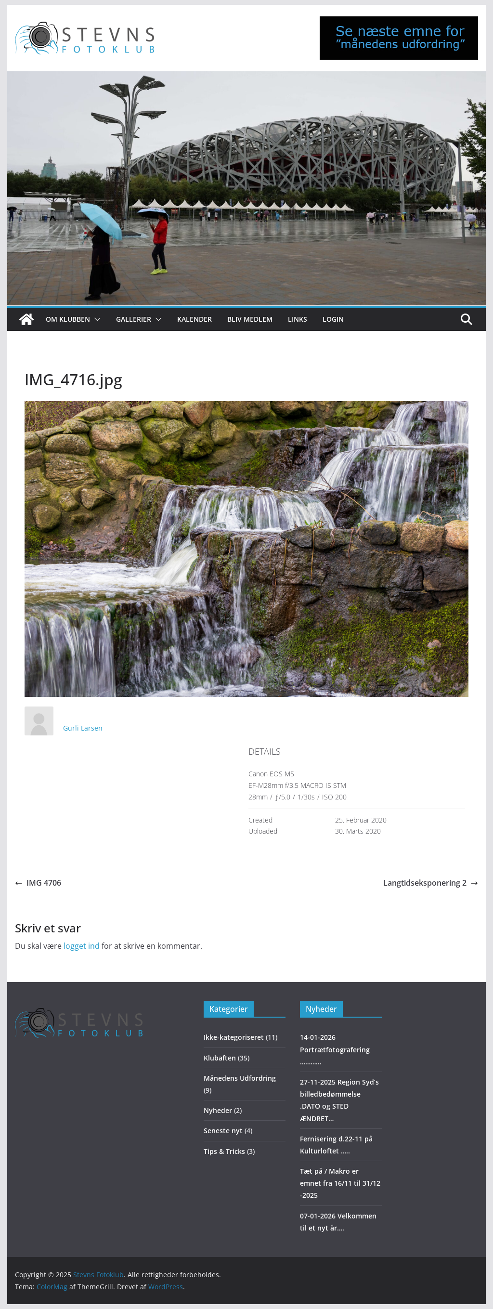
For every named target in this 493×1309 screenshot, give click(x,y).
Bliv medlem (249, 319)
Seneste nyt (223, 1130)
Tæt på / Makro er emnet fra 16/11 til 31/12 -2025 (340, 1183)
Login (333, 319)
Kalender (194, 319)
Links (297, 319)
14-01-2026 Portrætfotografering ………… (335, 1049)
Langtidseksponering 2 (430, 882)
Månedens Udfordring (240, 1078)
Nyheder (218, 1110)
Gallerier (133, 319)
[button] (95, 319)
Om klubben (68, 319)
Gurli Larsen (83, 728)
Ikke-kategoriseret (234, 1037)
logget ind (82, 946)
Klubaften (220, 1057)
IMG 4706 (38, 882)
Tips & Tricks (224, 1151)
